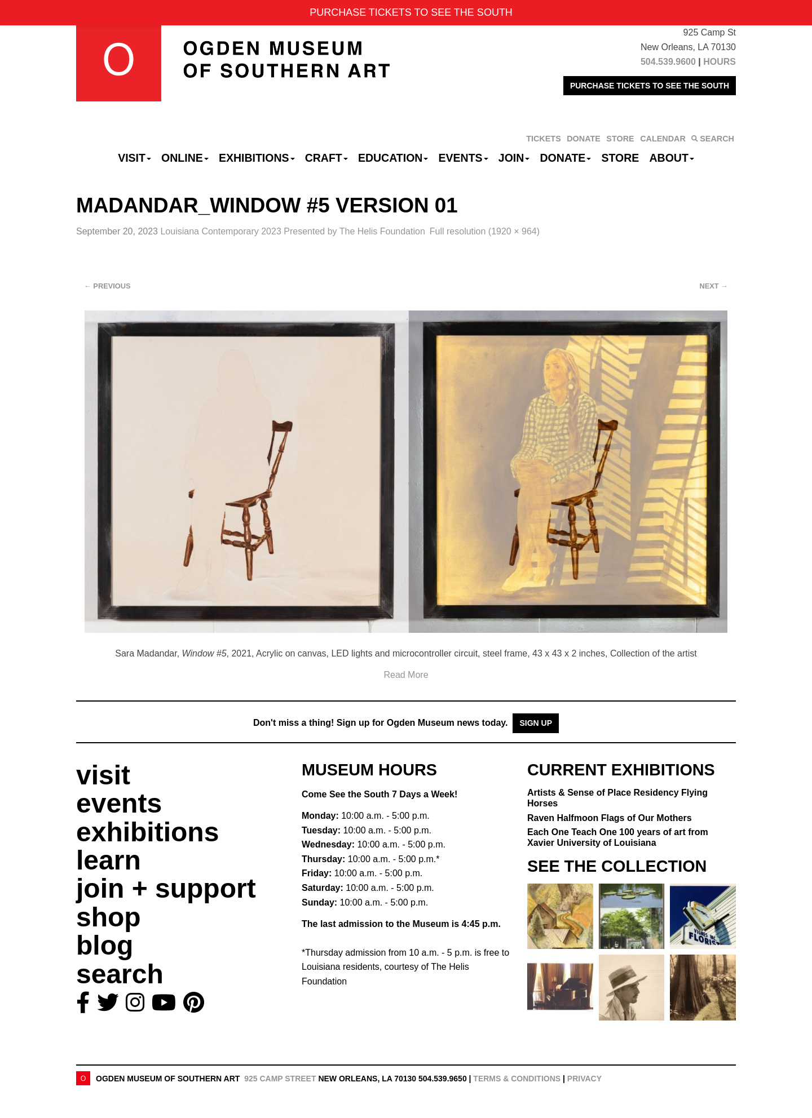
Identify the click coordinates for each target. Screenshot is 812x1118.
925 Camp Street (280, 1078)
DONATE (584, 138)
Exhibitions (257, 158)
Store (620, 158)
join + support (166, 888)
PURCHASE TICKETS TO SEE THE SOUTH (649, 85)
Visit (134, 158)
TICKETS (543, 138)
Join (514, 158)
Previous (107, 286)
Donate (565, 158)
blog (104, 945)
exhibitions (147, 832)
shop (108, 917)
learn (108, 860)
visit (103, 775)
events (119, 803)
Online (185, 158)
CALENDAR (663, 138)
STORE (620, 138)
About (672, 158)
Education (393, 158)
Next (714, 286)
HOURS (719, 61)
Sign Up (535, 722)
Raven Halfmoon (609, 818)
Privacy (584, 1078)
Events (463, 158)
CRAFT (326, 158)
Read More (405, 675)
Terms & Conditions (517, 1078)
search (120, 974)
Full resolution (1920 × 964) (485, 231)
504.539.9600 (668, 61)
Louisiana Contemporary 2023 (292, 231)
